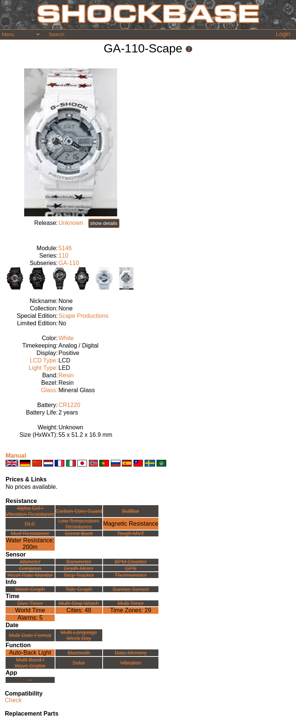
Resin (66, 375)
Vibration (130, 663)
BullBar (130, 511)
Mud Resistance (30, 533)
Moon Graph (30, 589)
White (66, 338)
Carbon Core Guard (78, 511)
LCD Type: (44, 360)
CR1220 (69, 405)
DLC (30, 524)
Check (13, 700)
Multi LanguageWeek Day (79, 635)
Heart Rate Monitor (30, 575)
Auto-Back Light (30, 652)
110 (63, 255)
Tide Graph (78, 589)
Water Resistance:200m (30, 543)
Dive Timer (30, 603)
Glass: (49, 390)
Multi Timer (131, 603)
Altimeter (30, 562)
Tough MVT (131, 533)
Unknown (70, 223)
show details (103, 223)
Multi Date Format (30, 635)
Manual (16, 455)
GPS (130, 568)
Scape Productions (83, 316)
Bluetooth (79, 653)
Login (283, 34)
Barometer (78, 562)
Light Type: (43, 368)
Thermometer (131, 575)
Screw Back (79, 533)
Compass (30, 568)
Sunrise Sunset (131, 589)
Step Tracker (79, 575)
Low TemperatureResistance (78, 524)
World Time (30, 610)
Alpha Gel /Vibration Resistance (30, 511)
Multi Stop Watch (79, 603)
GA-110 (68, 263)
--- (30, 680)
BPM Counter (131, 562)
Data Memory (131, 653)
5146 (65, 248)
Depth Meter (78, 568)
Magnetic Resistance (130, 523)
